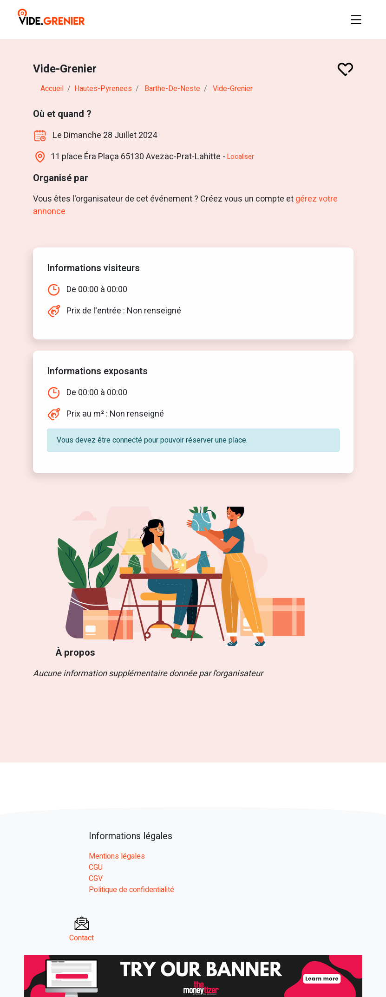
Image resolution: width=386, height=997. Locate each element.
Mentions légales (117, 856)
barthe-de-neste (172, 88)
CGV (96, 878)
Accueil (52, 88)
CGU (96, 867)
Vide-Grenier (233, 88)
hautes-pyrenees (103, 88)
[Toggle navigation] (356, 19)
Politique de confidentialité (131, 889)
